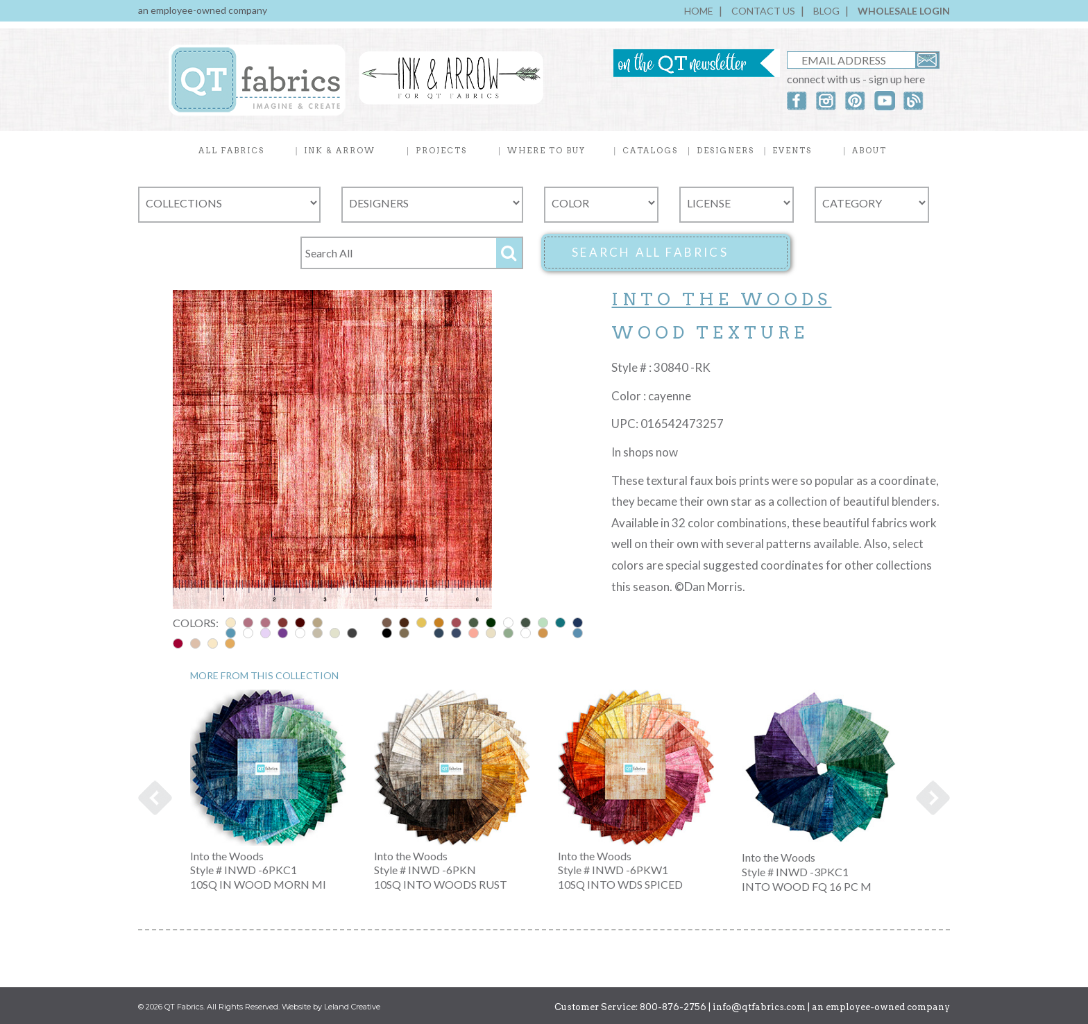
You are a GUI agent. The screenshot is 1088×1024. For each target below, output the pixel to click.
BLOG (826, 11)
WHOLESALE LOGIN (904, 11)
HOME (698, 11)
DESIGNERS (725, 150)
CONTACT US (763, 11)
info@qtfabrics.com (759, 1007)
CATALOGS (650, 150)
